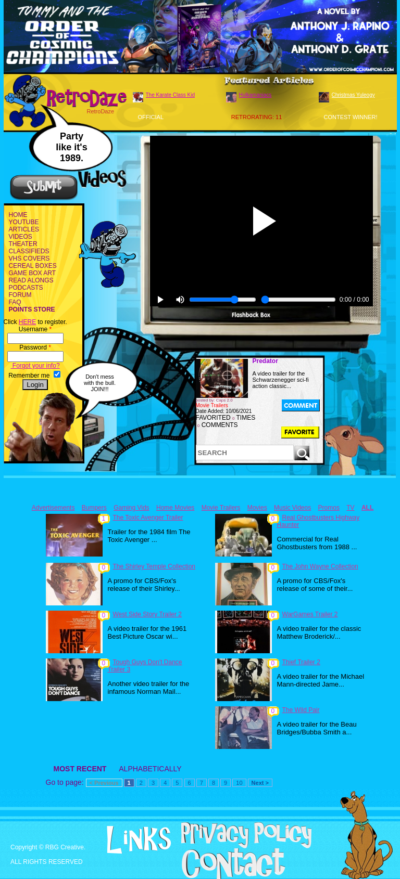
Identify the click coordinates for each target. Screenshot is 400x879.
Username (35, 329)
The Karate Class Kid (170, 95)
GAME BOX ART (32, 273)
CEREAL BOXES (33, 265)
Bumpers (94, 507)
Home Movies (175, 507)
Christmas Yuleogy (353, 95)
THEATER (23, 244)
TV (350, 507)
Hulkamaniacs (255, 95)
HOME (18, 214)
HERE (27, 322)
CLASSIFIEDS (29, 251)
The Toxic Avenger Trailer (148, 517)
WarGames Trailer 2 (310, 614)
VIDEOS (20, 236)
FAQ (15, 302)
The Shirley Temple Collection (154, 566)
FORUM (20, 295)
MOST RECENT (80, 769)
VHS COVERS (29, 258)
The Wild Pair (301, 710)
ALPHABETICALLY (150, 769)
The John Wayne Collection (320, 566)
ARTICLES (24, 229)
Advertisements (53, 507)
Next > (260, 783)
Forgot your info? (35, 365)
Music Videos (292, 507)
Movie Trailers (221, 507)
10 (239, 783)
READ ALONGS (31, 280)
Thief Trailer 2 (301, 662)
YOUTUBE (24, 222)
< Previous (104, 783)
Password (35, 347)
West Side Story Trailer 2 (147, 614)
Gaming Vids (131, 507)
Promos (329, 507)
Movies (257, 507)
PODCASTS (26, 287)
